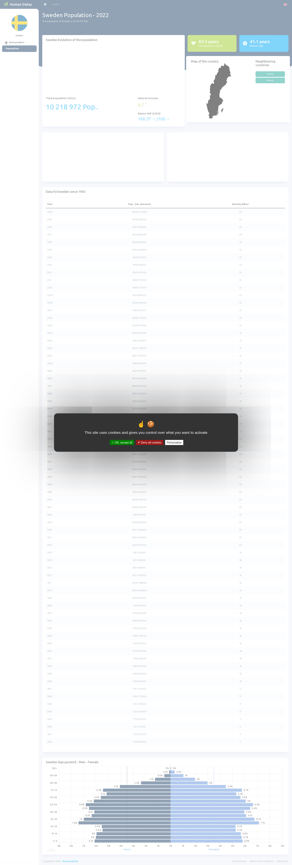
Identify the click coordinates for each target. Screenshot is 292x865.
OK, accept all (122, 442)
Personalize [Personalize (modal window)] (174, 442)
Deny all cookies (149, 442)
